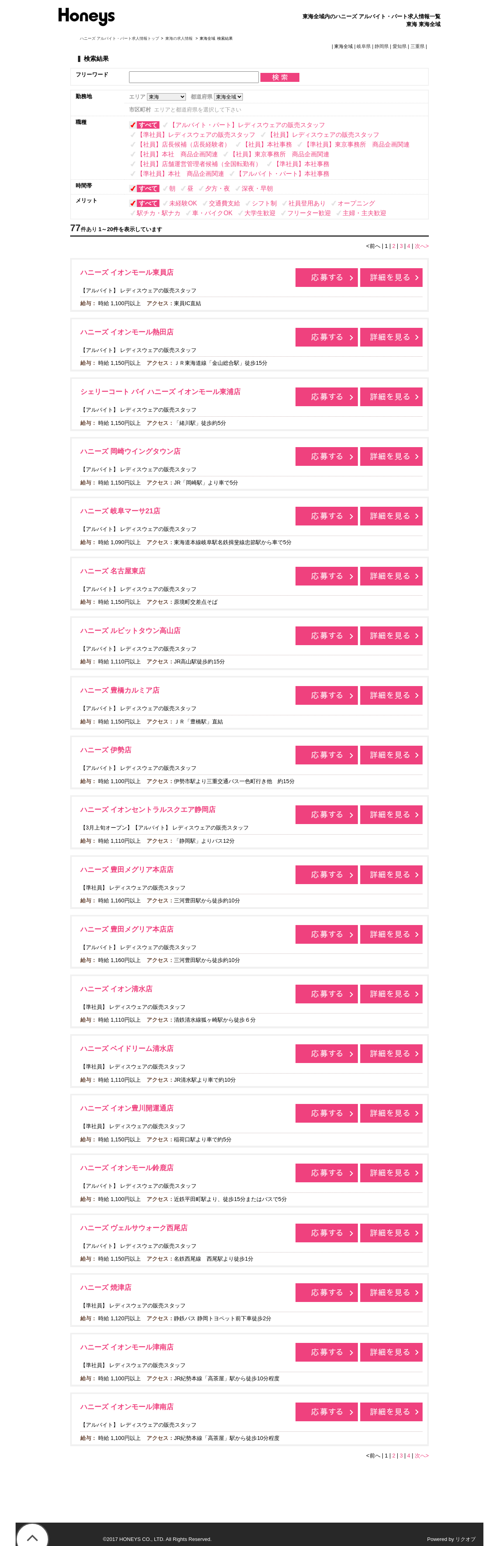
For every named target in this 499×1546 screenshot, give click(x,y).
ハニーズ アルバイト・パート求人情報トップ (119, 38)
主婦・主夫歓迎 (364, 213)
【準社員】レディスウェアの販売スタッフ (196, 134)
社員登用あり (307, 203)
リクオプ (465, 1539)
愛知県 (400, 46)
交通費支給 (224, 203)
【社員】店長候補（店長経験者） (183, 144)
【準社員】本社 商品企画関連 (180, 173)
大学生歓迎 (260, 213)
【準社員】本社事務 (301, 164)
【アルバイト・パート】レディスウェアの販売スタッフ (247, 125)
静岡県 (382, 46)
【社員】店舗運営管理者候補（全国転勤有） (199, 164)
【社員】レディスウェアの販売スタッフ (323, 134)
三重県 (418, 46)
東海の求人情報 (179, 38)
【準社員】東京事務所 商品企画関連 (357, 144)
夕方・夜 (217, 188)
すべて (148, 125)
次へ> (422, 246)
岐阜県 (364, 46)
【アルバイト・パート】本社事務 (282, 173)
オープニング (356, 203)
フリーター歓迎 (309, 213)
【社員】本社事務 (267, 144)
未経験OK (183, 203)
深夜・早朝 (257, 188)
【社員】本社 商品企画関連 (177, 154)
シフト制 (264, 203)
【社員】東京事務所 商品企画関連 (279, 154)
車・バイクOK (212, 213)
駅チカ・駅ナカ (158, 213)
